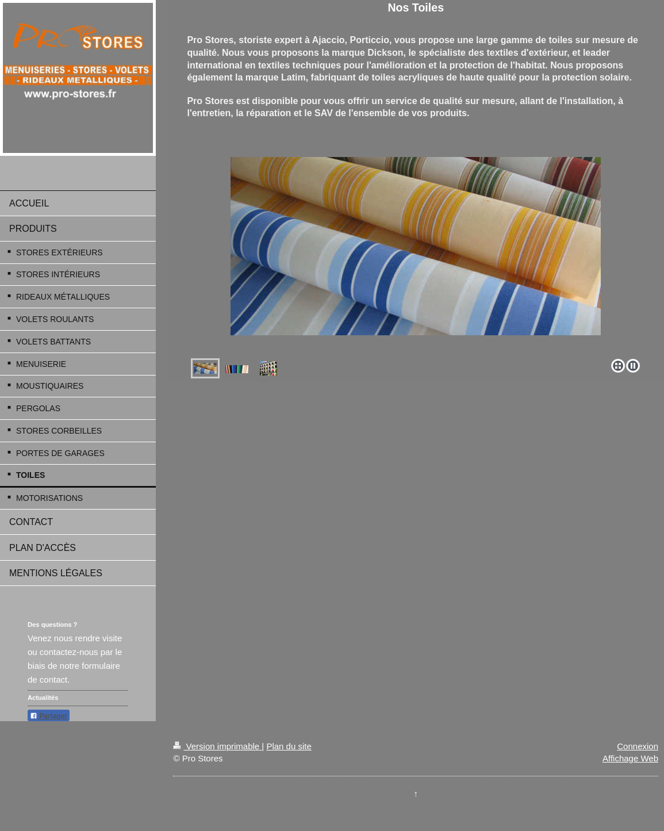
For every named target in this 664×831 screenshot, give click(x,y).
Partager (48, 716)
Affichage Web (630, 758)
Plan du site (288, 746)
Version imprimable (217, 746)
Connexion (637, 746)
